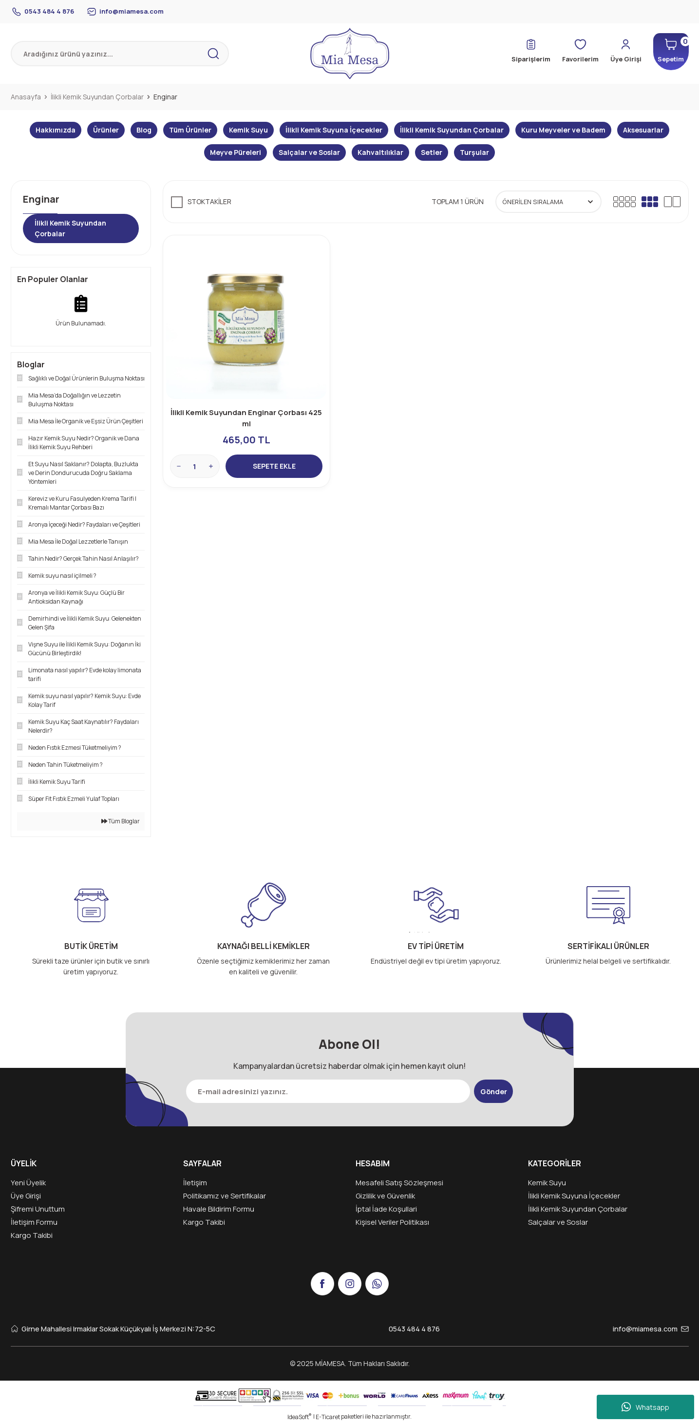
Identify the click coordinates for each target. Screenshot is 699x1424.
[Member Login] (615, 51)
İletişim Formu (34, 1222)
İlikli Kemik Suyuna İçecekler (574, 1196)
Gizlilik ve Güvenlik (385, 1196)
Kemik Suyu (547, 1182)
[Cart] (666, 51)
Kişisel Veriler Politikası (392, 1222)
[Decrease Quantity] (180, 465)
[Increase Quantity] (212, 465)
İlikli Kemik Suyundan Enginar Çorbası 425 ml (246, 417)
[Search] (120, 53)
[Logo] (350, 53)
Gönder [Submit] (494, 1091)
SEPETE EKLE (274, 465)
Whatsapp (645, 1407)
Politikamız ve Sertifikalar (224, 1196)
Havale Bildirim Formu (218, 1209)
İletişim (195, 1182)
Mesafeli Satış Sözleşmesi (399, 1182)
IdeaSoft (299, 1417)
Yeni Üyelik (28, 1182)
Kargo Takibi (32, 1235)
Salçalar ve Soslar (558, 1222)
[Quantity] (196, 465)
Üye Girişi (26, 1196)
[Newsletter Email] (325, 1091)
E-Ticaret (328, 1417)
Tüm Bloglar (120, 821)
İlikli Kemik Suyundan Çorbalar (577, 1209)
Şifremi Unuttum (38, 1209)
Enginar (165, 96)
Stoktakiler (209, 201)
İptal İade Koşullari (386, 1209)
